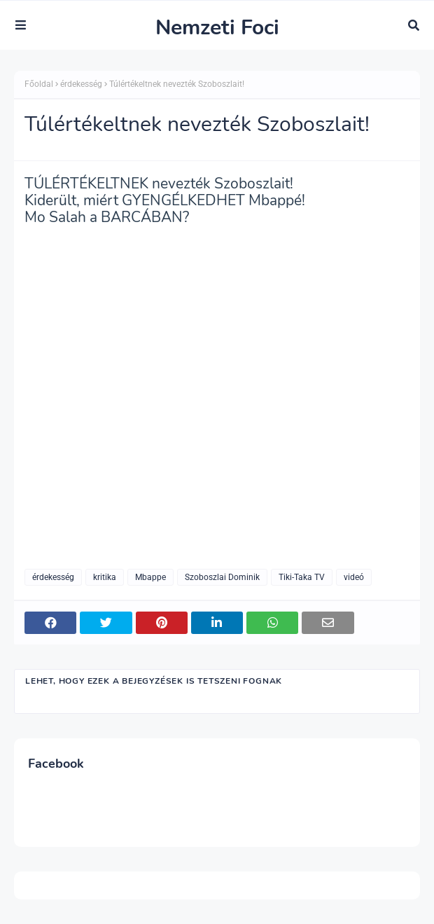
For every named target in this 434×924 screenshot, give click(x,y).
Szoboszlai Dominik (222, 577)
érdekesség (81, 84)
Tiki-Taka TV (302, 577)
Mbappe (150, 577)
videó (354, 577)
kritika (104, 577)
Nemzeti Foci (217, 27)
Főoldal (38, 84)
